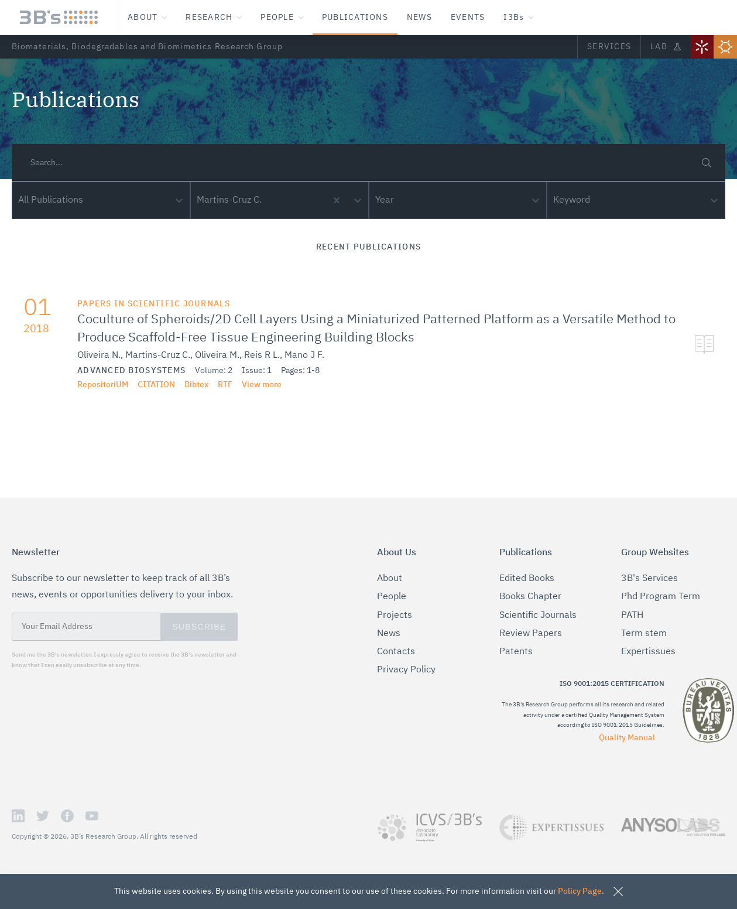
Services (607, 46)
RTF (214, 384)
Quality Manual (629, 727)
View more (249, 384)
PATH (632, 616)
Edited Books (524, 579)
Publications (360, 17)
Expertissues (645, 652)
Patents (512, 652)
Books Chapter (527, 597)
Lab (665, 46)
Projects (392, 616)
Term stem (641, 634)
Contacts (393, 652)
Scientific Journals (534, 616)
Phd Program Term (656, 597)
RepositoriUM (96, 384)
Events (475, 17)
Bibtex (186, 384)
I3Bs (526, 17)
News (426, 17)
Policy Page (556, 891)
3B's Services (646, 579)
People (286, 17)
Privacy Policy (404, 670)
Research (216, 17)
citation (147, 384)
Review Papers (527, 634)
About (148, 17)
